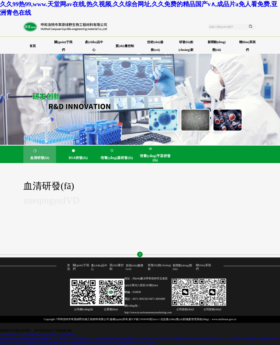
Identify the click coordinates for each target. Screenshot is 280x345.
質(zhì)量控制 (125, 46)
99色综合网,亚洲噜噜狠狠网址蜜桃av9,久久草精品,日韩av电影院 (44, 338)
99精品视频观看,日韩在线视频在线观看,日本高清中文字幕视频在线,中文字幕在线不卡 (98, 342)
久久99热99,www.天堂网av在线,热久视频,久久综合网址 (37, 334)
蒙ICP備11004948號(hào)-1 (144, 319)
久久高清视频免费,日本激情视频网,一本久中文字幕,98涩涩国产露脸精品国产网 (142, 338)
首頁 (33, 46)
